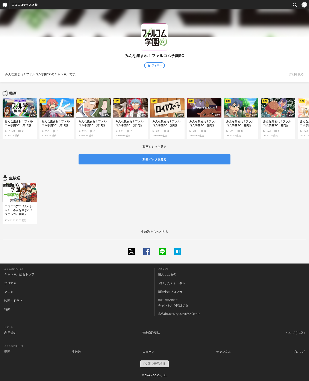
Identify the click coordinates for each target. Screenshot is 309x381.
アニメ (8, 292)
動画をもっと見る (154, 146)
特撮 (7, 309)
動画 (7, 351)
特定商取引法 (151, 332)
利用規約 (10, 332)
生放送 (76, 351)
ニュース (148, 351)
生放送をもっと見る (154, 231)
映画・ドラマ (13, 300)
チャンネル (223, 351)
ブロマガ (10, 283)
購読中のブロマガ (170, 292)
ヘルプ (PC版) (295, 332)
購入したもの (167, 274)
